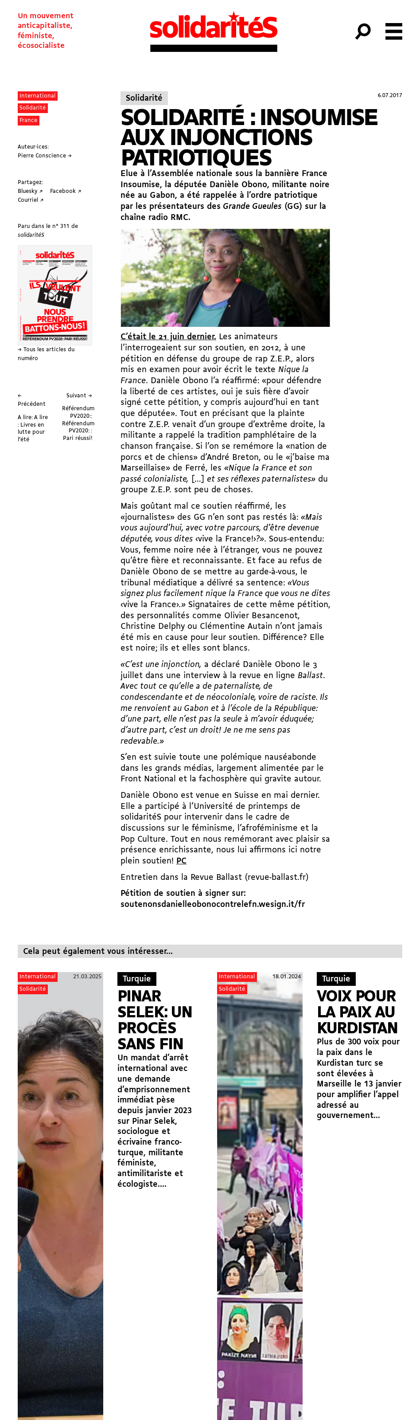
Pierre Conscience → (45, 156)
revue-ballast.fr (277, 878)
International (37, 96)
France (28, 120)
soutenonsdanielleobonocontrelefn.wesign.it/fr (213, 905)
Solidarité (32, 108)
